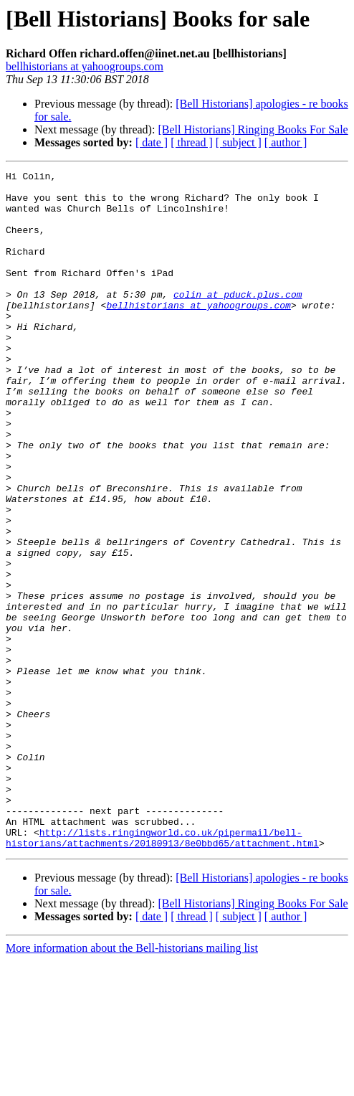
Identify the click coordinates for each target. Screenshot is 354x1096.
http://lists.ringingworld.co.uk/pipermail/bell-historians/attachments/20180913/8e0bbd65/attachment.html (162, 972)
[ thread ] (192, 142)
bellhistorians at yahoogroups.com (84, 66)
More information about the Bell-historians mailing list (132, 1083)
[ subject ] (239, 142)
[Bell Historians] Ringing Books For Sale (253, 129)
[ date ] (151, 142)
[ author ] (285, 142)
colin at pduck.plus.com (237, 319)
